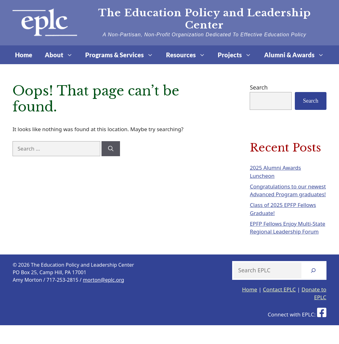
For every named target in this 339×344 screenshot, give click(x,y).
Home (23, 55)
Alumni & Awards (297, 54)
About (62, 54)
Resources (188, 54)
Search (259, 87)
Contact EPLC (279, 289)
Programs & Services (122, 54)
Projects (238, 54)
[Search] (111, 148)
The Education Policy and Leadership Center (204, 19)
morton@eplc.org (103, 279)
